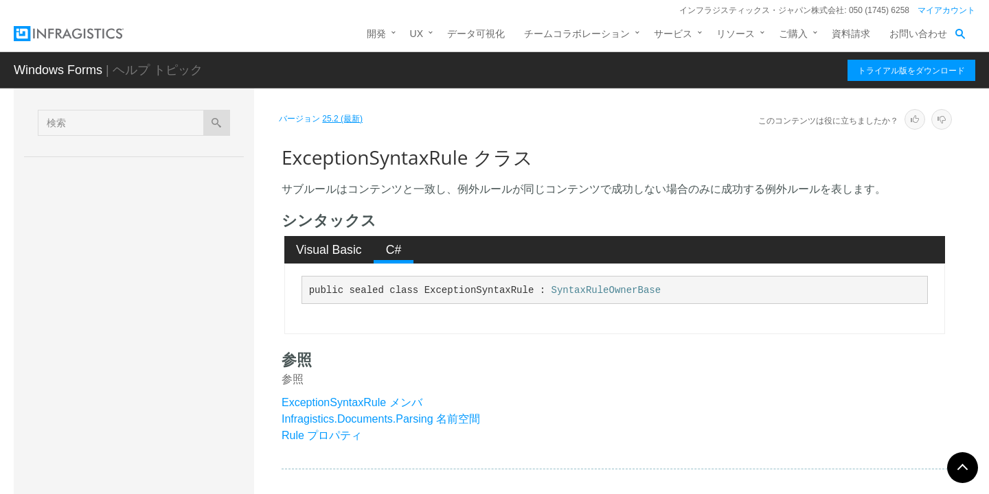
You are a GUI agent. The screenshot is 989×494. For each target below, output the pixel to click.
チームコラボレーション (577, 33)
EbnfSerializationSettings (144, 287)
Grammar (111, 407)
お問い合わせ (918, 33)
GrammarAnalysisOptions (146, 431)
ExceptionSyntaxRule (140, 335)
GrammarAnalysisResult (142, 455)
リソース (735, 33)
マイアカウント (946, 10)
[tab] (329, 249)
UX (416, 33)
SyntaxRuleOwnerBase (606, 290)
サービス (673, 33)
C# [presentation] (394, 250)
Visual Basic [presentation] (329, 250)
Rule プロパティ (322, 435)
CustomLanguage (129, 190)
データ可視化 (476, 33)
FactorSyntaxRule (129, 359)
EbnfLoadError (122, 239)
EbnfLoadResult (125, 263)
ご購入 (793, 33)
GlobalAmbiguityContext (142, 383)
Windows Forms (58, 70)
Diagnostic (113, 215)
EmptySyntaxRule (129, 311)
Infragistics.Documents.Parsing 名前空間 (381, 419)
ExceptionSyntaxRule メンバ (352, 402)
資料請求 (851, 33)
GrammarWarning (129, 479)
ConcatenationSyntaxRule (146, 166)
